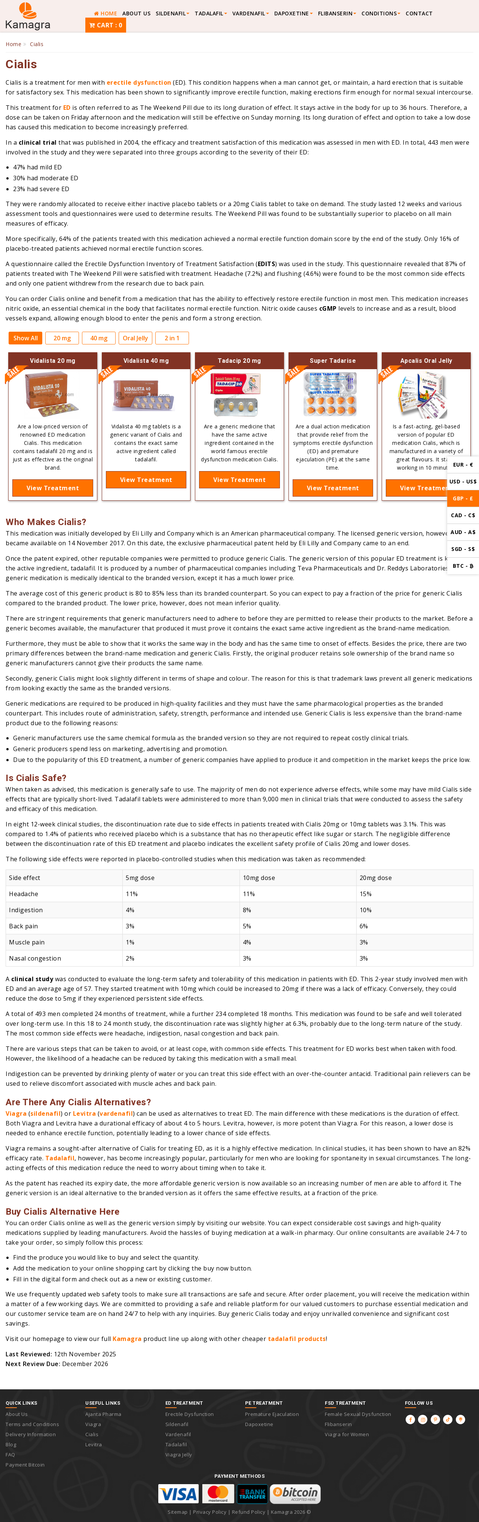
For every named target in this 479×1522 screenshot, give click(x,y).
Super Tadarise (333, 360)
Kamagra (127, 1339)
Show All (25, 338)
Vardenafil (178, 1434)
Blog (11, 1444)
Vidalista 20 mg (53, 360)
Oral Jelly (135, 338)
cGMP (328, 308)
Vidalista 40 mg (146, 360)
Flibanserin (338, 1424)
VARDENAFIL (248, 13)
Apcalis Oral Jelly (426, 360)
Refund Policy (249, 1512)
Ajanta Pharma (103, 1414)
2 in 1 (172, 338)
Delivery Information (31, 1434)
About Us (136, 13)
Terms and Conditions (32, 1424)
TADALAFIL (209, 13)
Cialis (91, 1434)
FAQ (10, 1454)
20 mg (62, 338)
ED (67, 107)
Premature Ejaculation (272, 1414)
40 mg (98, 338)
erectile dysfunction (139, 82)
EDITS (266, 264)
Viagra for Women (347, 1434)
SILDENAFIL (171, 13)
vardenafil (116, 1113)
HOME (105, 13)
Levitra (84, 1113)
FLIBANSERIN (335, 13)
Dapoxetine (291, 13)
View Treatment (53, 488)
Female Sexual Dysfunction (358, 1414)
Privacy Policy (209, 1512)
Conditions (379, 13)
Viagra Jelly (178, 1454)
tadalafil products (297, 1339)
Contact (419, 13)
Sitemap (178, 1512)
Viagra (16, 1113)
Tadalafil (60, 1158)
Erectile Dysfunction (189, 1414)
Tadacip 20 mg (239, 360)
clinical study (32, 979)
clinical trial (38, 142)
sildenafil (45, 1113)
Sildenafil (177, 1424)
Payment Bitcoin (25, 1464)
